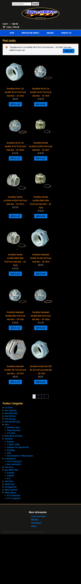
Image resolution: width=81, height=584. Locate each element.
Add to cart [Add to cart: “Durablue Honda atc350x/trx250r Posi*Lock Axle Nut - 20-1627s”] (15, 216)
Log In (5, 23)
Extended (10, 472)
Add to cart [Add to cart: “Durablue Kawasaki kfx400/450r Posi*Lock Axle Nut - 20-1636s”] (40, 327)
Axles (7, 424)
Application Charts (30, 32)
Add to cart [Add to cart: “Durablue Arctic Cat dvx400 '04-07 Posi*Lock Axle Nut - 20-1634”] (15, 104)
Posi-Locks (9, 467)
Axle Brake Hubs (11, 413)
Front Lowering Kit (14, 461)
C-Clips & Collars (13, 444)
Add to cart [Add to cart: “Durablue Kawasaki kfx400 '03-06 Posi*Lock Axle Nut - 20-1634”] (40, 273)
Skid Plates (9, 481)
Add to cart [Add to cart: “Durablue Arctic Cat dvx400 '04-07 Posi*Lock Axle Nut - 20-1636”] (40, 104)
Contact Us (66, 32)
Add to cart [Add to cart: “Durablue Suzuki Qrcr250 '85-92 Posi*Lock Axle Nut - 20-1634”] (40, 382)
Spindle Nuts (10, 484)
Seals (9, 453)
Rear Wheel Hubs (11, 470)
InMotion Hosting (40, 532)
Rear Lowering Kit (14, 464)
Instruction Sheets (38, 516)
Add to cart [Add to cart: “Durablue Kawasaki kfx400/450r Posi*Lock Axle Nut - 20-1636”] (15, 327)
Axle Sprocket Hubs (12, 421)
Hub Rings (11, 450)
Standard (10, 475)
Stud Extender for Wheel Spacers (20, 455)
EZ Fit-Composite (14, 498)
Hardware (9, 438)
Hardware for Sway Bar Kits (18, 447)
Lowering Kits (10, 458)
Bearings (10, 441)
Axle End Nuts (10, 416)
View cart (68, 51)
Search (35, 3)
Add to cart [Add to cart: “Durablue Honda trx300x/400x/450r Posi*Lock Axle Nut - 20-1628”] (40, 216)
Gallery (34, 526)
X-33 (8, 478)
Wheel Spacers (10, 492)
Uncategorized (10, 487)
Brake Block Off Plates (14, 436)
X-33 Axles (11, 433)
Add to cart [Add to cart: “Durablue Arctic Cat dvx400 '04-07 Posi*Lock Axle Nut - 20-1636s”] (15, 158)
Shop (12, 32)
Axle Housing (10, 419)
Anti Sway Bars (11, 410)
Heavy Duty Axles (14, 430)
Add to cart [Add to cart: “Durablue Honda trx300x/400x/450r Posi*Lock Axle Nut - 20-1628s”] (15, 273)
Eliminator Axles (13, 427)
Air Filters (9, 407)
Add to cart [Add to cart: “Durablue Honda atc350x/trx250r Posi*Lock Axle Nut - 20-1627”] (40, 158)
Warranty (34, 519)
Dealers (50, 32)
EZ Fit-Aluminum (13, 495)
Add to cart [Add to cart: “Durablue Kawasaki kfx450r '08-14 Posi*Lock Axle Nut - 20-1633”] (15, 382)
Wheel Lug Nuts (11, 489)
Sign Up (15, 23)
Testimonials (36, 523)
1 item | (11, 27)
